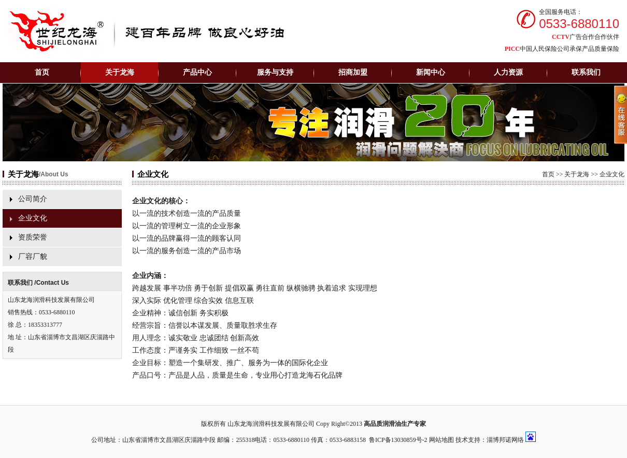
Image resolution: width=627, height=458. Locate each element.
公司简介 (32, 199)
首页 (42, 72)
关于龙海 (576, 174)
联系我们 (586, 72)
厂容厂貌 (32, 256)
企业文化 (32, 218)
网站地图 (441, 439)
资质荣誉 (32, 237)
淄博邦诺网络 (505, 439)
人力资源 (508, 72)
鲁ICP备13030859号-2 (398, 439)
